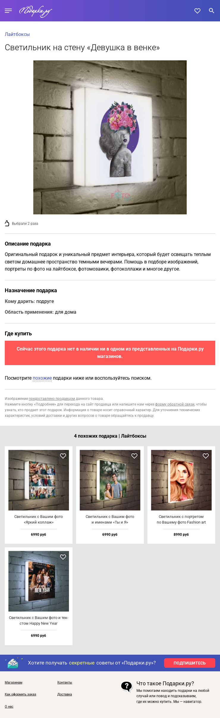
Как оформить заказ (20, 694)
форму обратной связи (174, 404)
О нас (9, 706)
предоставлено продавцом (52, 399)
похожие (42, 378)
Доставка (64, 694)
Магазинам (13, 682)
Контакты (64, 682)
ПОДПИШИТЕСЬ (190, 663)
